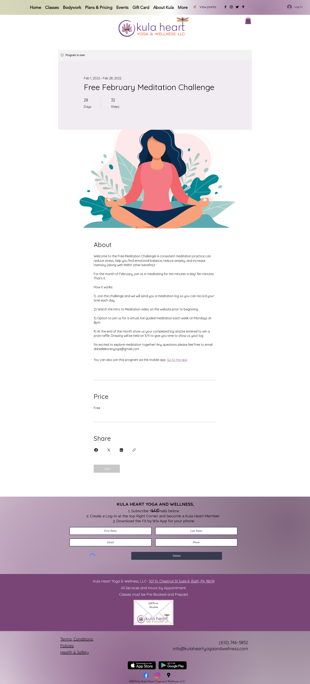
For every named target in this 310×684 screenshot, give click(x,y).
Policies (67, 645)
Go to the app (177, 360)
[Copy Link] (134, 450)
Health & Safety (74, 652)
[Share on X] (108, 450)
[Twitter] (237, 7)
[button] (248, 20)
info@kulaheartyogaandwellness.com (210, 648)
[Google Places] (243, 7)
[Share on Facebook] (96, 450)
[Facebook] (225, 7)
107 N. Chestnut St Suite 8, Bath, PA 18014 (182, 581)
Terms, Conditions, (77, 639)
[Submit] (176, 556)
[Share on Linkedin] (121, 450)
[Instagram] (231, 7)
